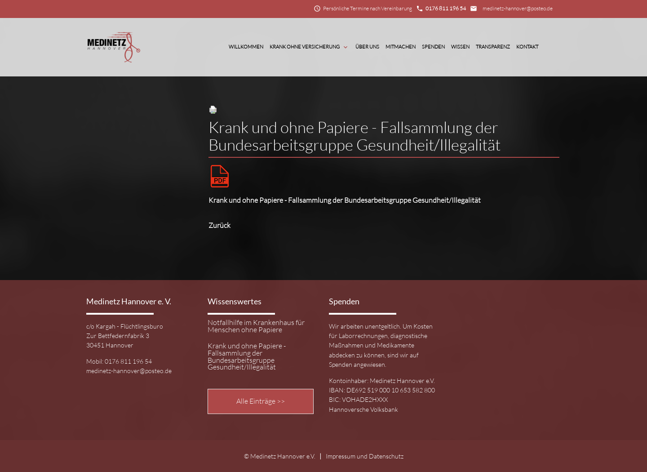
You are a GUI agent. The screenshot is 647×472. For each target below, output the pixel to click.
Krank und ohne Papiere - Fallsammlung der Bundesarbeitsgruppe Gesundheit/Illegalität (344, 200)
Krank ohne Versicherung (309, 47)
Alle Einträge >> (260, 400)
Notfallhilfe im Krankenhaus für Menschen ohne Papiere (256, 326)
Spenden (433, 47)
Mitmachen (401, 47)
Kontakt (527, 47)
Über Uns (367, 47)
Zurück (219, 225)
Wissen (460, 47)
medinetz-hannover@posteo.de (518, 8)
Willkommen (246, 47)
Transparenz (493, 47)
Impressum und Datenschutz (364, 456)
